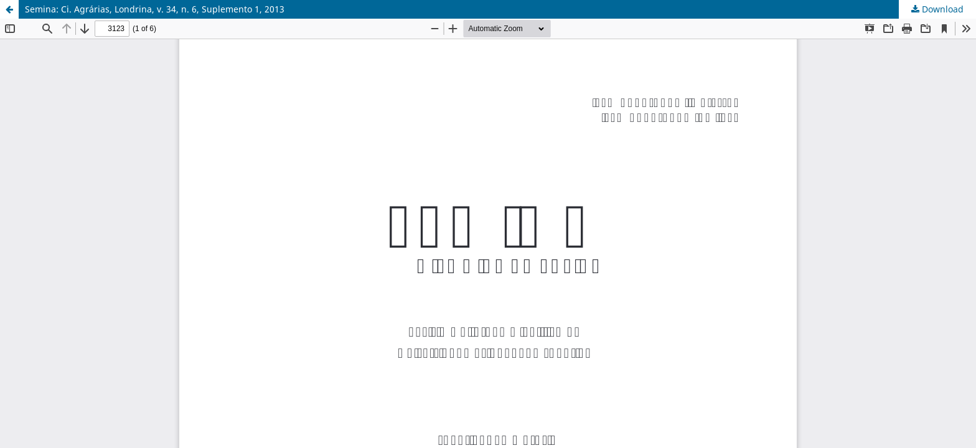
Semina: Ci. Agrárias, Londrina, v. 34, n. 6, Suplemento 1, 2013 (154, 9)
